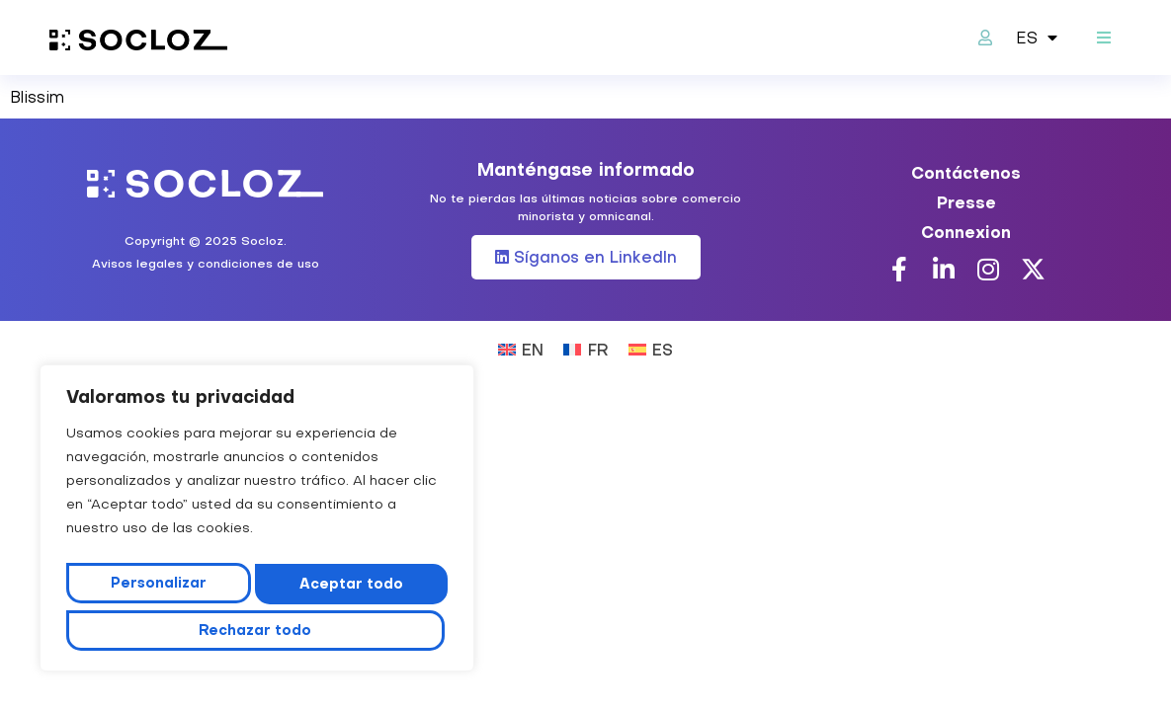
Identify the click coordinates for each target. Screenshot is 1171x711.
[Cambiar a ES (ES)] (651, 348)
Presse (966, 202)
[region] (257, 525)
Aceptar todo (257, 630)
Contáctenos (966, 173)
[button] (1104, 38)
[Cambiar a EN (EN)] (520, 348)
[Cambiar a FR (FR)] (585, 348)
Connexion (966, 232)
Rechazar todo (344, 589)
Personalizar (154, 589)
